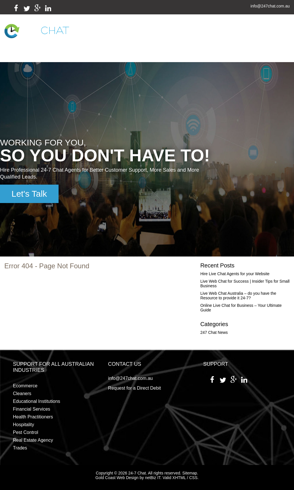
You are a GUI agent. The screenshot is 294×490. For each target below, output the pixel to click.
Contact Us (124, 52)
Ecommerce (25, 385)
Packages (164, 33)
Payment (246, 33)
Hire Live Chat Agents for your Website (235, 273)
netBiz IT (152, 477)
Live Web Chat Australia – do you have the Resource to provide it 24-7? (238, 295)
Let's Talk (29, 193)
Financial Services (31, 409)
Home (90, 33)
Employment (97, 52)
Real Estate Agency (33, 440)
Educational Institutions (36, 401)
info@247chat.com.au (270, 6)
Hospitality (23, 424)
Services (110, 33)
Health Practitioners (33, 416)
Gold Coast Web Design (116, 477)
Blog (226, 33)
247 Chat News (214, 332)
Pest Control (25, 432)
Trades (20, 447)
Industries (137, 33)
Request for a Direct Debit (134, 388)
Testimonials (204, 33)
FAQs (182, 33)
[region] (147, 159)
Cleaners (22, 393)
